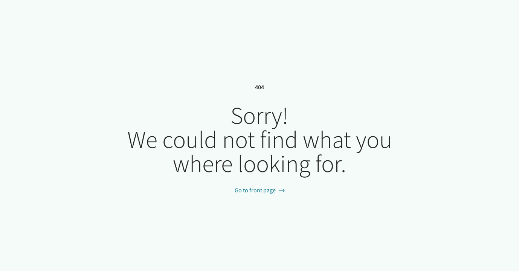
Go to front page (255, 190)
